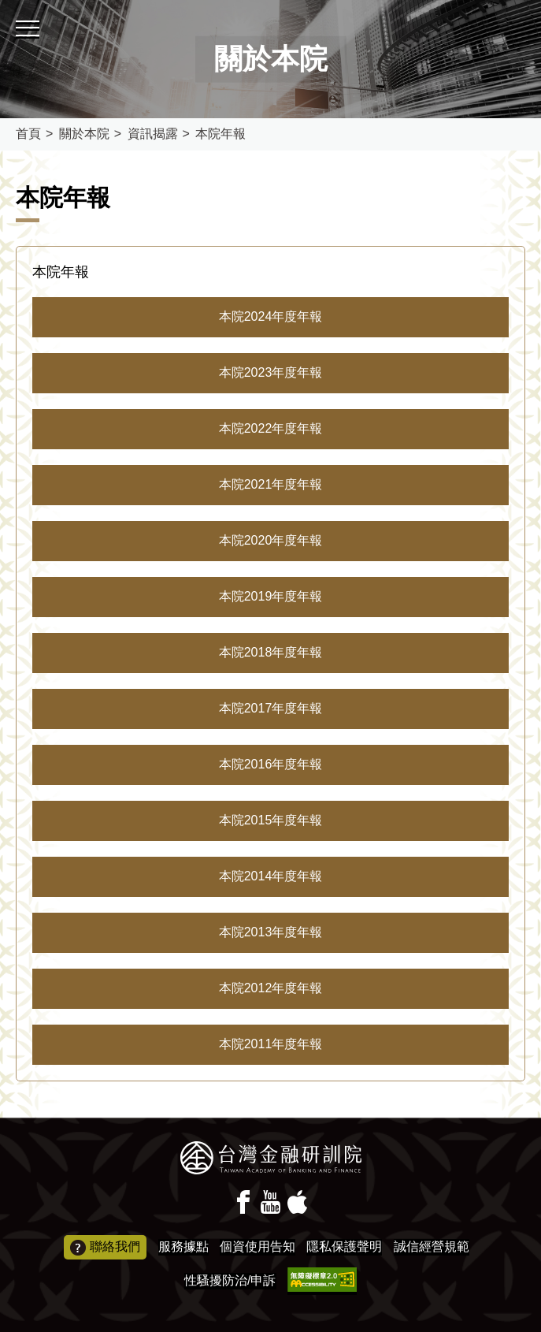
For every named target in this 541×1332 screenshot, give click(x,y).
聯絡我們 (105, 1248)
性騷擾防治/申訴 (230, 1280)
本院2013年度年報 (271, 932)
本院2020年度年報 (271, 540)
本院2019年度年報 (271, 596)
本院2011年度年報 (271, 1044)
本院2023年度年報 (271, 372)
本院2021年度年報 (271, 484)
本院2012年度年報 (271, 988)
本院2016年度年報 (271, 764)
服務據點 (183, 1246)
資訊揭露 (153, 133)
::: (5, 6)
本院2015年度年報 (271, 820)
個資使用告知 (257, 1246)
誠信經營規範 (431, 1246)
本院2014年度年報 (271, 876)
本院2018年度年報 (271, 652)
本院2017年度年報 (271, 708)
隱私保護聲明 (344, 1246)
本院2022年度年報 (271, 428)
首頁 (28, 133)
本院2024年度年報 (271, 316)
